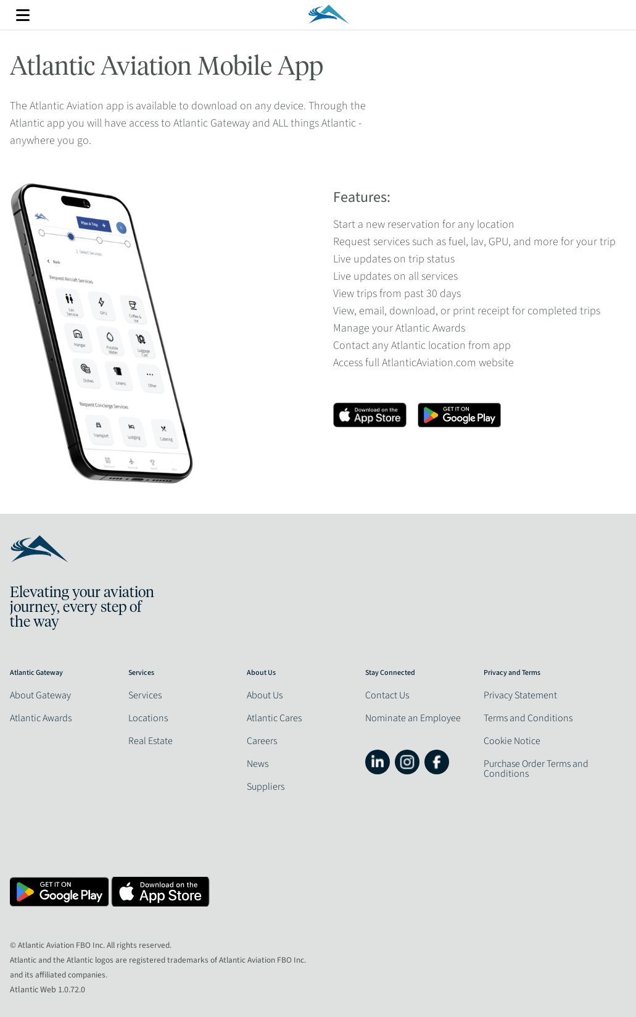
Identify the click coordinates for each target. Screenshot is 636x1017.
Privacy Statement (520, 695)
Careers (262, 741)
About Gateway (40, 695)
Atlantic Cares (274, 718)
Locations (148, 718)
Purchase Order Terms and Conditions (536, 769)
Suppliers (265, 787)
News (257, 764)
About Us (265, 695)
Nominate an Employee (413, 718)
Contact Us (387, 695)
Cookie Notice (512, 741)
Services (145, 695)
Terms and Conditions (528, 718)
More (23, 15)
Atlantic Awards (41, 718)
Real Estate (150, 741)
